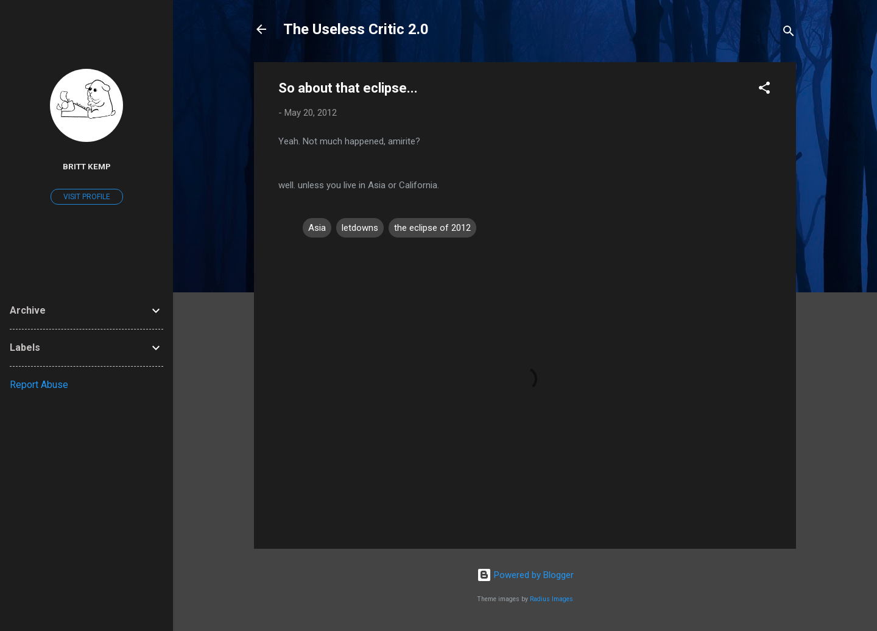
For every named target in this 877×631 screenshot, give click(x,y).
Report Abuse (39, 384)
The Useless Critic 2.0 (356, 29)
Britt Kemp (87, 166)
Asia (317, 227)
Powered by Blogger (525, 574)
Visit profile (86, 196)
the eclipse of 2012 (432, 227)
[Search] (788, 33)
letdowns (360, 227)
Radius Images (551, 599)
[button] (764, 89)
